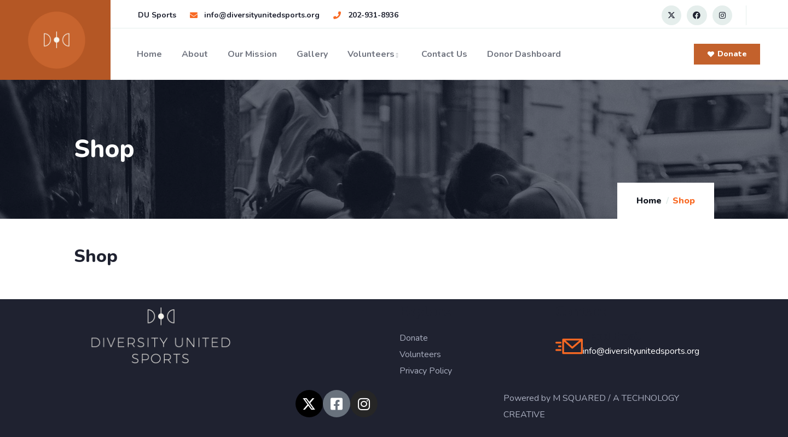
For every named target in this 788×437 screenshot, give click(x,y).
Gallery (312, 54)
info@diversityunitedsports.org (641, 351)
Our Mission (252, 54)
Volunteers (374, 54)
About (195, 54)
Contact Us (444, 54)
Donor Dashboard (524, 54)
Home (149, 54)
